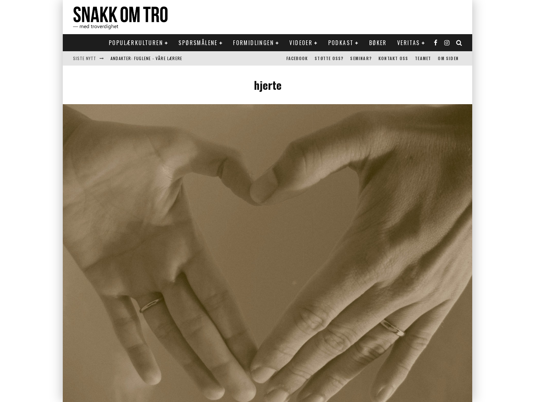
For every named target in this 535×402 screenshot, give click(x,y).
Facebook (297, 58)
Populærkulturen (136, 43)
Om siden (448, 58)
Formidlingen (253, 43)
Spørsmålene (197, 43)
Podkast (341, 43)
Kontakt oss (393, 58)
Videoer (301, 43)
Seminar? (361, 58)
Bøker (378, 43)
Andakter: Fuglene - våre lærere (146, 58)
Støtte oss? (329, 58)
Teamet (423, 58)
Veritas (408, 43)
